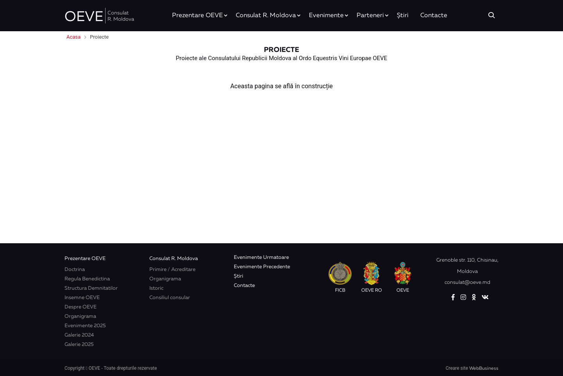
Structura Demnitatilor (91, 288)
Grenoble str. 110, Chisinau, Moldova (467, 266)
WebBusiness (483, 368)
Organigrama (80, 316)
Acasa (73, 37)
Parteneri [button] (370, 15)
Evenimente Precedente (262, 266)
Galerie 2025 (79, 344)
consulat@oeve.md (467, 282)
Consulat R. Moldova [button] (266, 15)
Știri (403, 15)
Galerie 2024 (79, 335)
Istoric (156, 288)
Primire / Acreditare (172, 269)
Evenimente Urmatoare (261, 257)
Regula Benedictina (87, 279)
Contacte (433, 15)
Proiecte (99, 37)
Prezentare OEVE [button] (197, 15)
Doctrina (75, 269)
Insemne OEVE (82, 297)
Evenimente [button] (326, 15)
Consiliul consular (169, 297)
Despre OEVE (81, 307)
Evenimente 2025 (85, 325)
